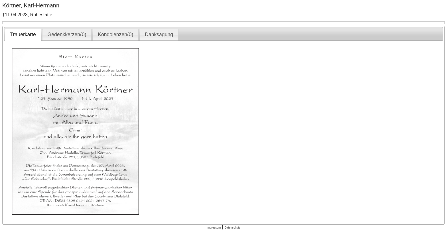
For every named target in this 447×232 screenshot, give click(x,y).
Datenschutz (232, 227)
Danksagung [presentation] (159, 34)
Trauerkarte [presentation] (23, 34)
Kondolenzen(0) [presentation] (115, 34)
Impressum (214, 227)
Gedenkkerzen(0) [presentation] (67, 34)
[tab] (23, 35)
